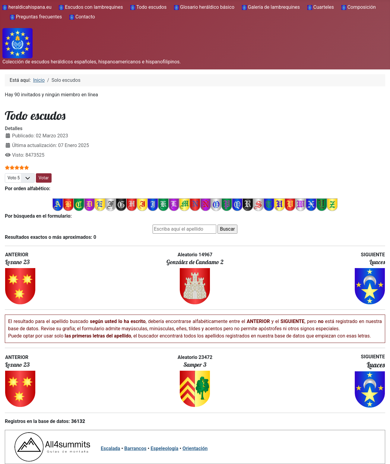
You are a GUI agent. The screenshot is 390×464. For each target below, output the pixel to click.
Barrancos (135, 448)
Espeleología (164, 448)
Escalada (110, 448)
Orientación (195, 448)
